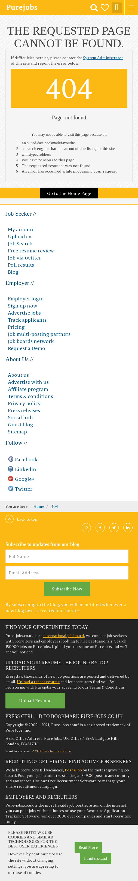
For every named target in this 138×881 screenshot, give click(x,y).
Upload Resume (35, 700)
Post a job (73, 770)
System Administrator (103, 57)
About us (18, 375)
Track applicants (27, 320)
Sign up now (22, 306)
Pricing (16, 327)
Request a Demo (26, 348)
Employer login (26, 298)
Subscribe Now (67, 589)
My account (21, 229)
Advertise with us (28, 382)
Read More (88, 847)
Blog (13, 272)
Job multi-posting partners (39, 334)
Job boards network (31, 341)
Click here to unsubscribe (53, 751)
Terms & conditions (30, 396)
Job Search (20, 243)
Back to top (21, 519)
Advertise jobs (24, 313)
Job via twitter (24, 258)
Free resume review (31, 251)
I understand (95, 858)
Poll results (21, 265)
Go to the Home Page (69, 193)
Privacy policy (24, 403)
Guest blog (20, 424)
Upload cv (19, 236)
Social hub (20, 417)
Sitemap (17, 432)
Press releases (24, 410)
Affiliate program (28, 389)
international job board (63, 635)
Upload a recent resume (38, 681)
